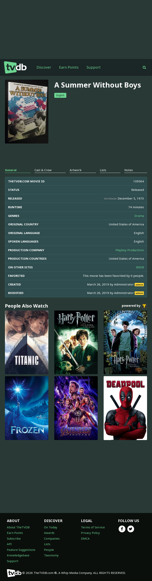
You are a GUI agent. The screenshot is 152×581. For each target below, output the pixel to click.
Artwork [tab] (76, 170)
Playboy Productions (129, 250)
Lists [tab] (103, 170)
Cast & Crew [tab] (43, 170)
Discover (44, 67)
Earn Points (69, 67)
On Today (50, 527)
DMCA (85, 538)
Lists (47, 544)
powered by (134, 306)
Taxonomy (51, 555)
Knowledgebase (18, 555)
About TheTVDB (18, 527)
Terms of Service (93, 527)
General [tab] (10, 170)
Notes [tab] (128, 170)
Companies (52, 538)
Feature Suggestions (21, 550)
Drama (139, 216)
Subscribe (14, 538)
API (9, 544)
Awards (49, 533)
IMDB (140, 267)
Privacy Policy (90, 533)
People (49, 550)
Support (93, 67)
